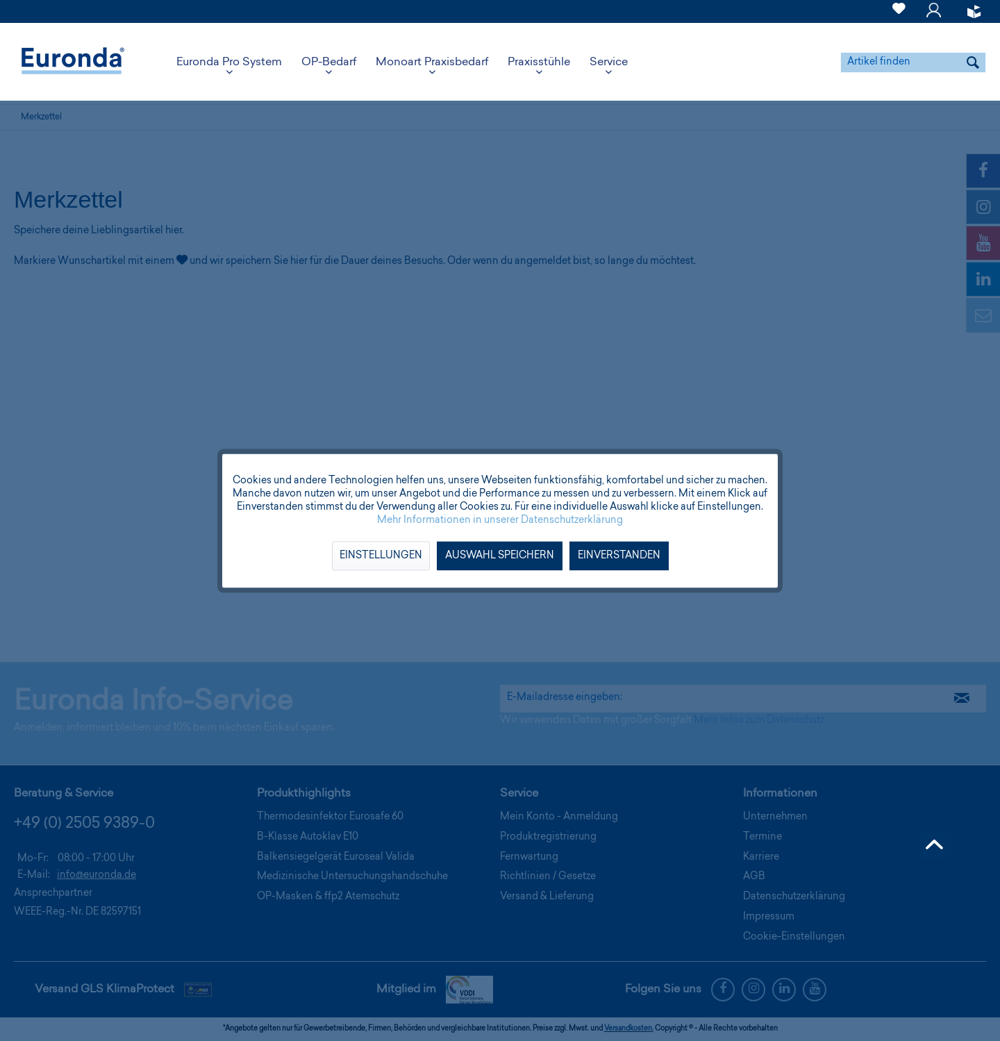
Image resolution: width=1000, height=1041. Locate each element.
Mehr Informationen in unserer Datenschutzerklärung (500, 520)
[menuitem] (899, 11)
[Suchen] (973, 62)
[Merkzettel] (899, 17)
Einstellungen (381, 555)
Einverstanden (619, 555)
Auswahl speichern (499, 555)
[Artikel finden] (913, 62)
